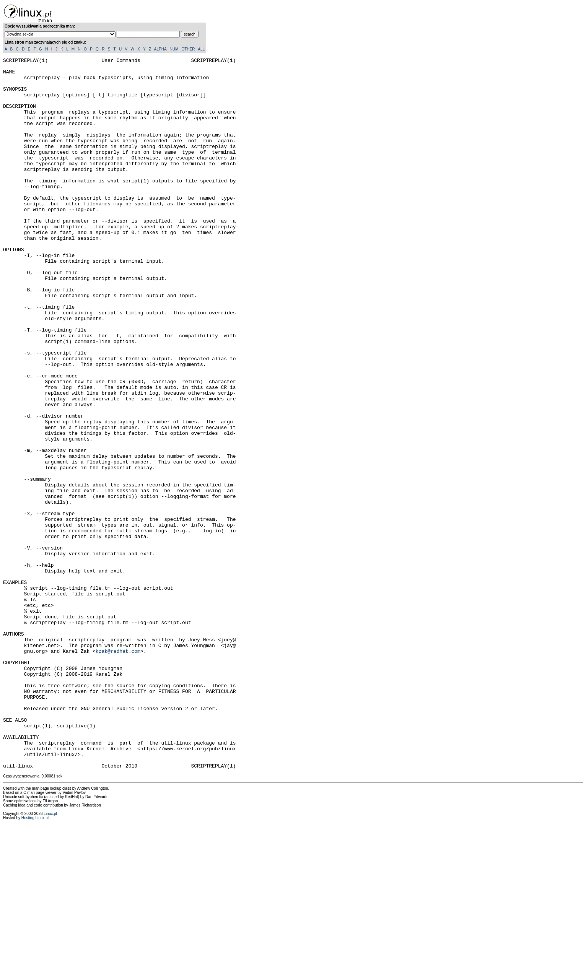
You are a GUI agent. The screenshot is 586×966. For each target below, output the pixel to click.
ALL (201, 49)
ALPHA (160, 49)
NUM (173, 49)
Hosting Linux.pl (35, 960)
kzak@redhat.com (118, 770)
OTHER (188, 49)
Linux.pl (50, 956)
